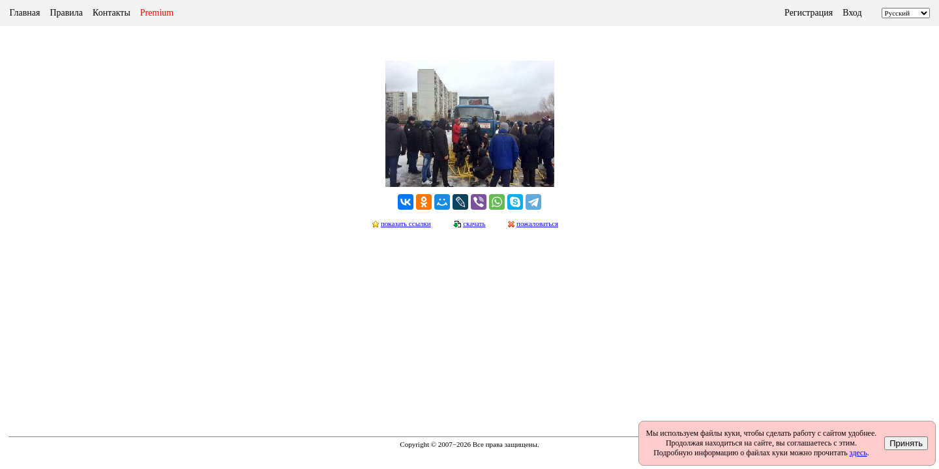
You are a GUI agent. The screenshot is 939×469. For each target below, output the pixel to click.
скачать (474, 223)
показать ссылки (406, 223)
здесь (858, 452)
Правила (66, 13)
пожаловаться (537, 223)
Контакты (111, 13)
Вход (851, 13)
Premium (156, 13)
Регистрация (808, 13)
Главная (24, 13)
